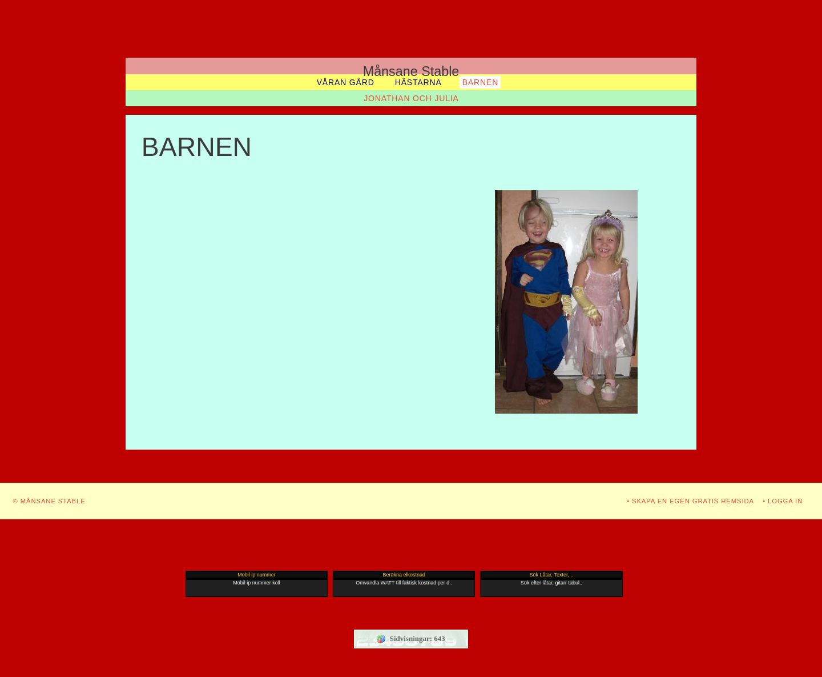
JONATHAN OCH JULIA (411, 98)
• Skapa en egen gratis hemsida (690, 501)
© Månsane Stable (49, 501)
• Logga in (783, 501)
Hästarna (418, 82)
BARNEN (480, 82)
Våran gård (345, 82)
